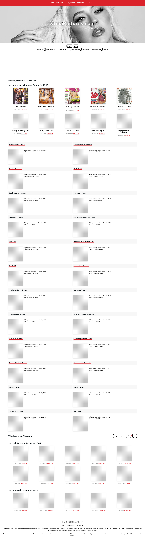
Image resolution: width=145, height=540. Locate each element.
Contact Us (81, 3)
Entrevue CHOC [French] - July (84, 241)
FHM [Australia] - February (18, 290)
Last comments (63, 49)
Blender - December (15, 169)
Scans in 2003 (32, 81)
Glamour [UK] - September (82, 363)
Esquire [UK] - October (81, 266)
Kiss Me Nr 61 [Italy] (16, 411)
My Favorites (96, 49)
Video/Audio (70, 3)
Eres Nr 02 (12, 266)
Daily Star (12, 241)
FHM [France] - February (17, 314)
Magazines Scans (19, 81)
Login (76, 46)
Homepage (79, 525)
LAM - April (77, 411)
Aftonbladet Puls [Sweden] (83, 144)
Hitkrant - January (15, 387)
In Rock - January (79, 387)
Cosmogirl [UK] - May (16, 217)
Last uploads (50, 49)
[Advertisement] (72, 65)
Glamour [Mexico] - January (18, 363)
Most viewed (75, 49)
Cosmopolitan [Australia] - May (84, 217)
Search (105, 49)
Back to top (70, 525)
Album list (40, 49)
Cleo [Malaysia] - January (17, 193)
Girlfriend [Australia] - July (83, 339)
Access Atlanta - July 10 (17, 144)
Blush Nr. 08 (78, 169)
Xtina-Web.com (57, 3)
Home (69, 46)
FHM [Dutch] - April (80, 290)
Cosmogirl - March (80, 193)
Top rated (85, 49)
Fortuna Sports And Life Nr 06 (84, 314)
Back (63, 525)
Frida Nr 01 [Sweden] (16, 339)
